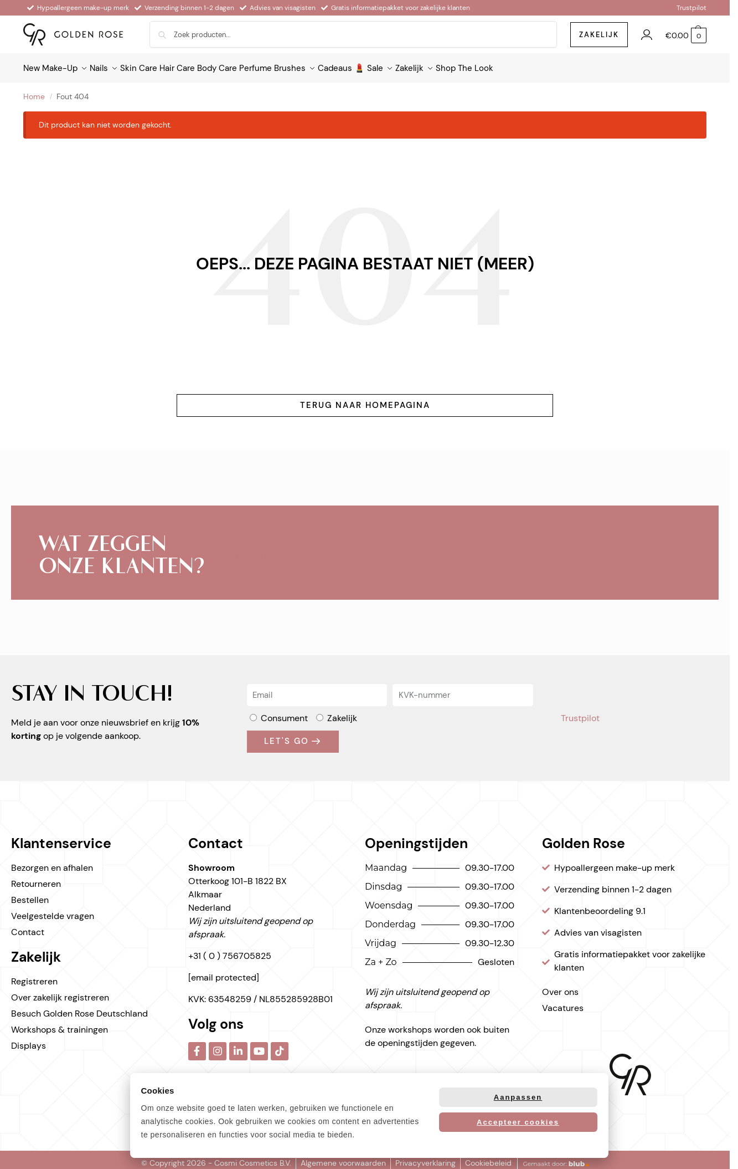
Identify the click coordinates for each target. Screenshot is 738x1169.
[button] (685, 36)
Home (34, 90)
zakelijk (599, 34)
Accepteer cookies (518, 1122)
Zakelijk (342, 711)
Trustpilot (691, 7)
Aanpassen (518, 1097)
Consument (284, 711)
